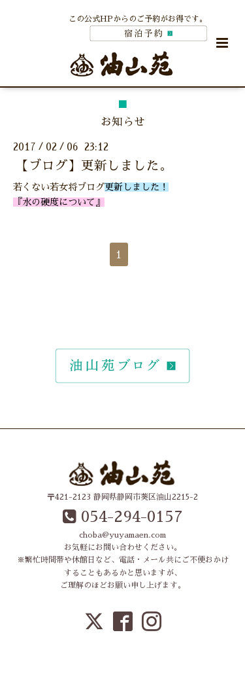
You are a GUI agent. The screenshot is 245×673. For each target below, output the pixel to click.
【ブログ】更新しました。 (94, 166)
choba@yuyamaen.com (122, 535)
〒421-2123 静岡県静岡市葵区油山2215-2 (122, 497)
